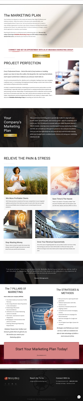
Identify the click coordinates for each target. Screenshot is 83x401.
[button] (79, 397)
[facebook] (5, 383)
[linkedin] (15, 383)
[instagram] (8, 383)
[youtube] (12, 383)
